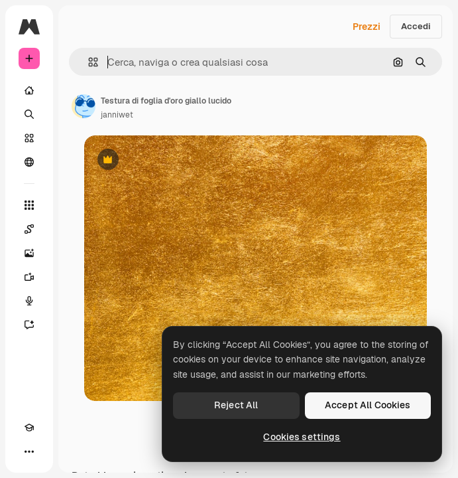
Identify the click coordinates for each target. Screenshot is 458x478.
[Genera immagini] (29, 253)
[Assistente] (29, 324)
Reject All (236, 405)
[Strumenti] (29, 205)
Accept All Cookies (368, 405)
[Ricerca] (29, 114)
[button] (88, 62)
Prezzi (366, 27)
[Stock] (29, 138)
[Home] (29, 90)
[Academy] (29, 427)
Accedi (416, 26)
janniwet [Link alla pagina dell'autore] (117, 115)
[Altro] (29, 451)
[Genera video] (29, 276)
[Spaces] (29, 229)
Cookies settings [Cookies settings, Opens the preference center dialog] (301, 437)
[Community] (29, 162)
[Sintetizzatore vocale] (29, 300)
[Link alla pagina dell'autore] (83, 106)
